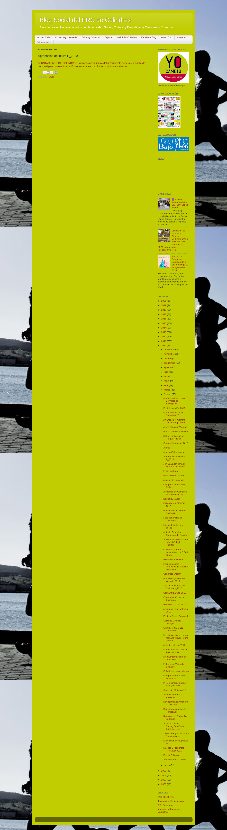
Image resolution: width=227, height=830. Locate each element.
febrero (168, 394)
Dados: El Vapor (171, 499)
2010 (164, 345)
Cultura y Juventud (90, 37)
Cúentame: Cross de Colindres (173, 598)
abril (166, 385)
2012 (164, 336)
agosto (167, 367)
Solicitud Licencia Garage (172, 622)
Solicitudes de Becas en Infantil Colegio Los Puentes (175, 542)
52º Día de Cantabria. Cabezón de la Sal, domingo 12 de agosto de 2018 (180, 263)
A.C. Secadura (165, 805)
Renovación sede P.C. (174, 559)
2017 (164, 314)
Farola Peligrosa (171, 755)
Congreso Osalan (172, 574)
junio (166, 376)
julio (166, 372)
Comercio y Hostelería (66, 37)
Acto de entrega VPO (174, 645)
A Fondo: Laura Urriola (174, 759)
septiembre (170, 363)
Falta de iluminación (173, 475)
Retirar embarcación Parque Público (173, 437)
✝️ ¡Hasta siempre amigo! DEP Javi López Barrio (180, 203)
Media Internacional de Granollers (175, 658)
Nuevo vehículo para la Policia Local (175, 651)
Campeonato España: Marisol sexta (174, 677)
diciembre (169, 349)
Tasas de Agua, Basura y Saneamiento (176, 734)
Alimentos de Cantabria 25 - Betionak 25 (175, 493)
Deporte (108, 37)
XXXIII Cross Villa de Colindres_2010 (174, 587)
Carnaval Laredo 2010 (174, 593)
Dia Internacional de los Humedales (175, 710)
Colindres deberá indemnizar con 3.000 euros (175, 552)
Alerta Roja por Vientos (175, 427)
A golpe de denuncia (173, 480)
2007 (164, 780)
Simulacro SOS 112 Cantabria (173, 629)
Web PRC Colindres (127, 37)
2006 (164, 784)
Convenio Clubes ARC (174, 690)
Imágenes (181, 37)
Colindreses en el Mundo (176, 671)
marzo (167, 389)
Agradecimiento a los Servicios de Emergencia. (174, 401)
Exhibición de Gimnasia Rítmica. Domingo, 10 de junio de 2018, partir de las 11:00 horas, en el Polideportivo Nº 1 (173, 240)
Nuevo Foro (166, 37)
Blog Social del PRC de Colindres (85, 19)
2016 (164, 318)
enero (167, 765)
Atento (166, 447)
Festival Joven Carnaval (175, 616)
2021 (164, 301)
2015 (164, 323)
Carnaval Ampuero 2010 (175, 443)
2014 (164, 327)
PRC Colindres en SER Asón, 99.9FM (175, 684)
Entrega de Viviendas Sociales (174, 665)
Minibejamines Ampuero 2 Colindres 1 (175, 703)
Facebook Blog (148, 37)
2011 (164, 341)
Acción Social (44, 37)
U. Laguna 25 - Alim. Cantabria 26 (173, 414)
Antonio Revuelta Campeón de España (175, 533)
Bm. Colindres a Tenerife (175, 431)
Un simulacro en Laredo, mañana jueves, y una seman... (175, 638)
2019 (164, 305)
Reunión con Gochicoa (175, 604)
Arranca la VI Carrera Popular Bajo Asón (174, 421)
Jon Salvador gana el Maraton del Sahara (174, 465)
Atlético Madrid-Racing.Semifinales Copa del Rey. (174, 726)
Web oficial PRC (166, 797)
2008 (164, 775)
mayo (167, 380)
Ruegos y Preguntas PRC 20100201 (173, 749)
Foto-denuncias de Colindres (172, 519)
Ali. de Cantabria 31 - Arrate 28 (174, 696)
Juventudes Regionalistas (171, 801)
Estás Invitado (170, 471)
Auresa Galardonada (174, 452)
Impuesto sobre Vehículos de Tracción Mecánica (175, 567)
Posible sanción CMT (174, 408)
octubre (168, 358)
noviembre (169, 354)
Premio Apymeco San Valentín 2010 (174, 579)
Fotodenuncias (44, 42)
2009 (164, 771)
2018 (164, 310)
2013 (164, 332)
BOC (51, 77)
